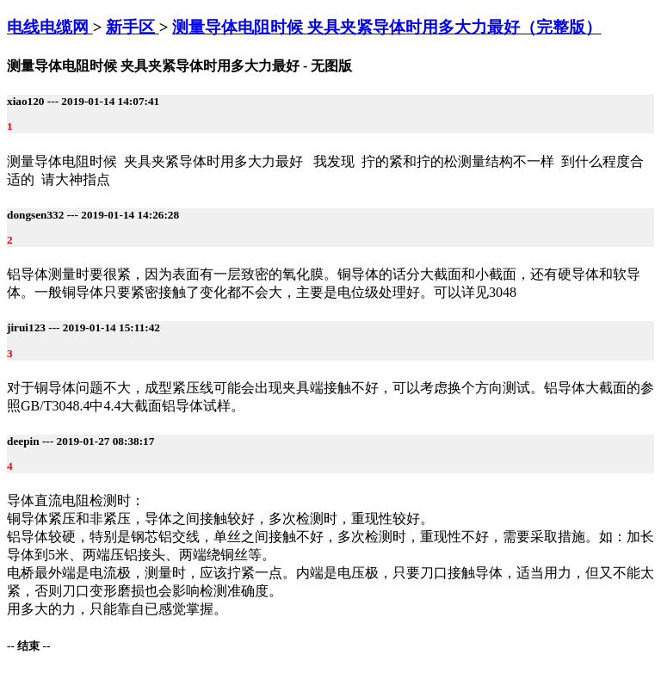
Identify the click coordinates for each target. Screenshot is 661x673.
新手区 (132, 27)
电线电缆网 (50, 27)
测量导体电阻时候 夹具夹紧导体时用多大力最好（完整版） (387, 27)
